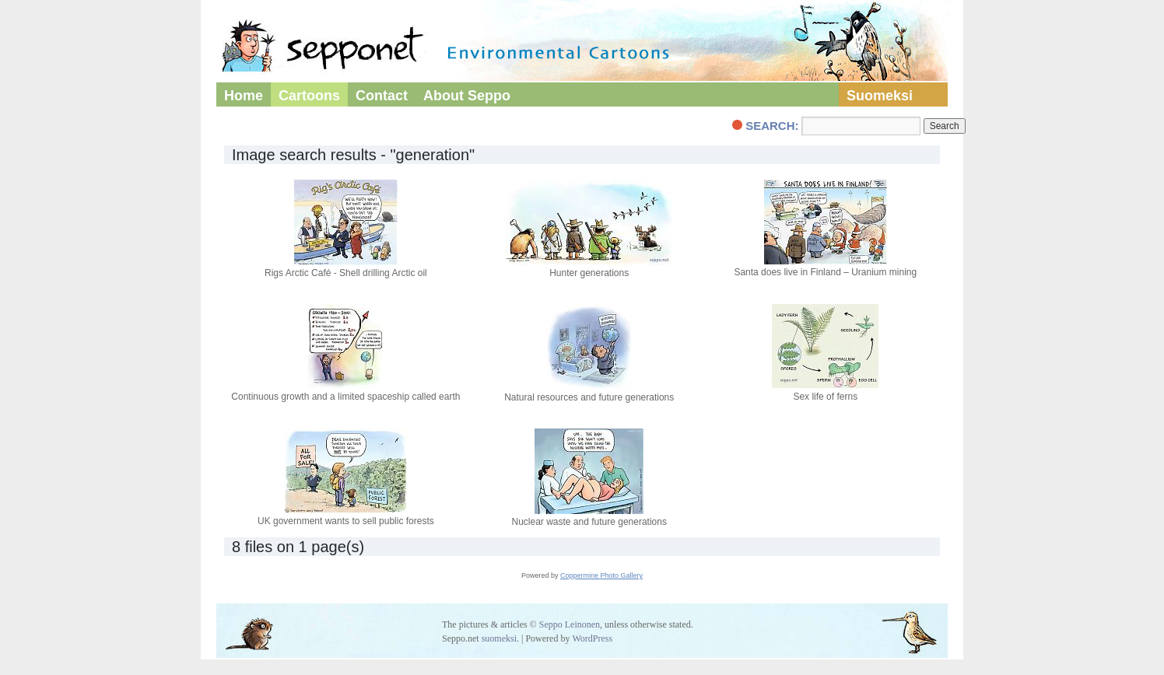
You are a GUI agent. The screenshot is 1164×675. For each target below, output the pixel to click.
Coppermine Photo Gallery (601, 575)
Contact (382, 95)
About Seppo (466, 95)
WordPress (592, 638)
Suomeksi (880, 95)
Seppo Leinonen (569, 624)
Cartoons (309, 95)
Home (243, 95)
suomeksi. (500, 638)
